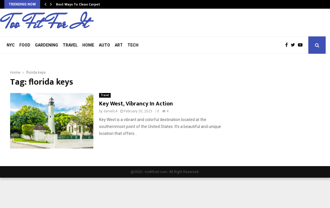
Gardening (46, 45)
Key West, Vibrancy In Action (136, 104)
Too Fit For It (46, 23)
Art (119, 45)
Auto (104, 45)
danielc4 (110, 111)
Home (88, 45)
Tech (132, 45)
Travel (70, 45)
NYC (11, 45)
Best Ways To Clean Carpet (78, 4)
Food (24, 45)
